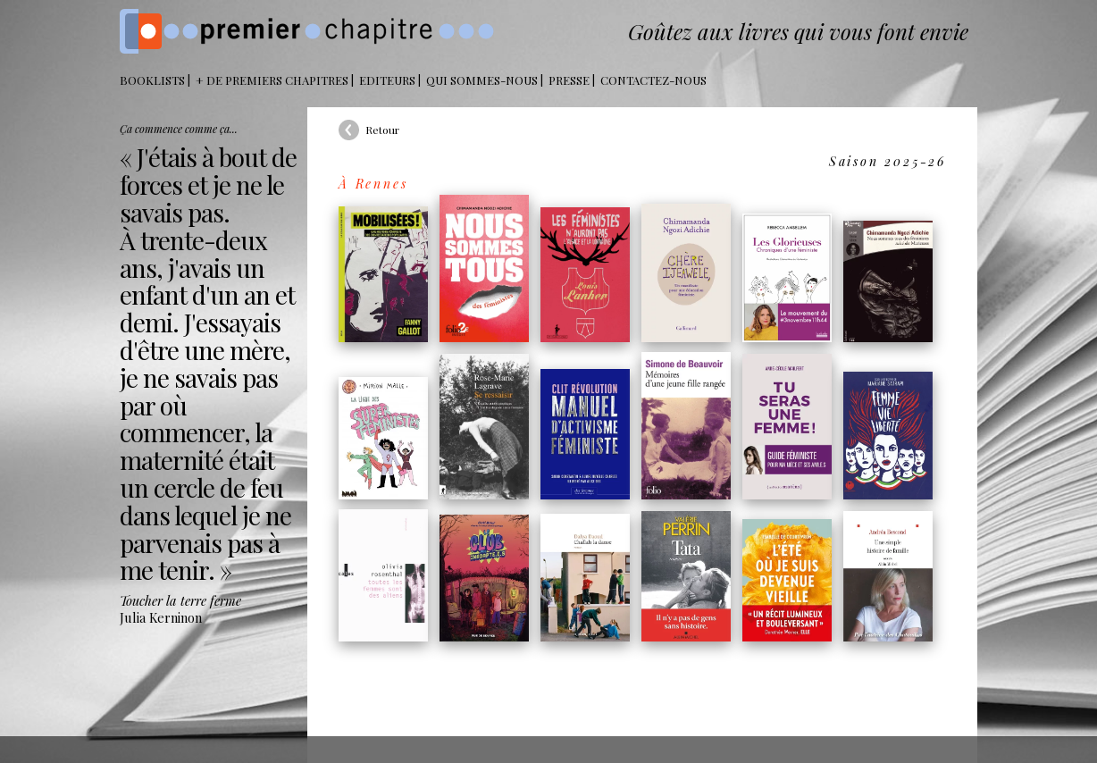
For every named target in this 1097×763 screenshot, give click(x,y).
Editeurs (387, 80)
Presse (569, 80)
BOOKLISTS (152, 80)
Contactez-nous (653, 80)
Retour (382, 129)
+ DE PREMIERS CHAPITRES (272, 80)
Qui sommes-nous (482, 80)
